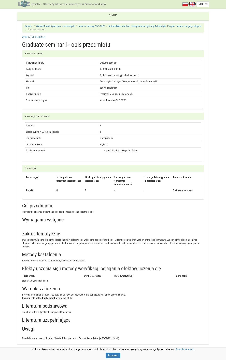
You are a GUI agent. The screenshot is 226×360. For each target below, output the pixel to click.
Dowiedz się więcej (185, 349)
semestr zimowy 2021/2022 (91, 26)
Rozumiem (113, 355)
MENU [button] (203, 4)
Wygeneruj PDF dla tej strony (33, 37)
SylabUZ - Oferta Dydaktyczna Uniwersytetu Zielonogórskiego (68, 4)
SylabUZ (29, 26)
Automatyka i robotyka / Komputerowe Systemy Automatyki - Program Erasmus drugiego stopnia (154, 26)
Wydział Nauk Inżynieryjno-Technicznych (55, 26)
